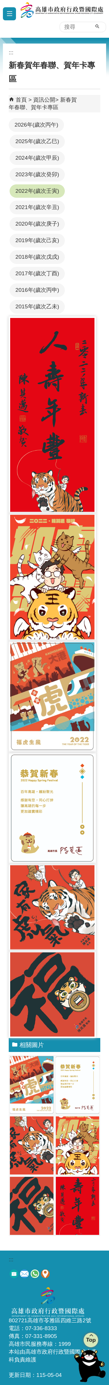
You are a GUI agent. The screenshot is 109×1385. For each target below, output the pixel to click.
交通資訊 (45, 1273)
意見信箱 (24, 1273)
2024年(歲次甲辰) (37, 158)
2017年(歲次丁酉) (37, 273)
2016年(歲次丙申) (37, 290)
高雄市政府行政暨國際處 (60, 16)
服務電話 (35, 1273)
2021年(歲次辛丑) (37, 207)
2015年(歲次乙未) (37, 306)
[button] (97, 26)
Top (90, 1340)
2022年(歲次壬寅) (37, 191)
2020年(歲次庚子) (37, 224)
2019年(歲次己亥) (37, 240)
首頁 (21, 100)
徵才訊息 (14, 1273)
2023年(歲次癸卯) (37, 174)
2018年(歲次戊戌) (37, 257)
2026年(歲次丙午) (36, 125)
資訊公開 (44, 100)
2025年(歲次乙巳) (37, 141)
